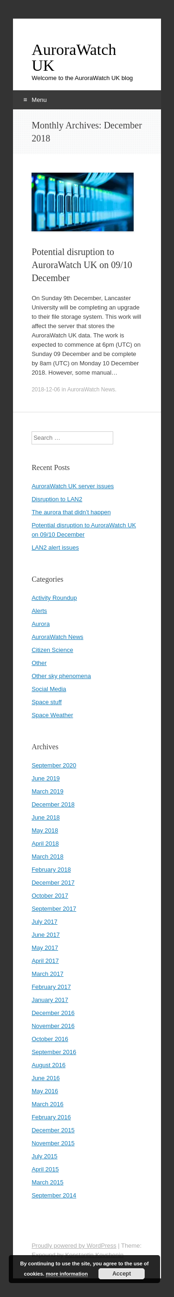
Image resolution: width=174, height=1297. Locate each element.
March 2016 (48, 1104)
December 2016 (53, 1012)
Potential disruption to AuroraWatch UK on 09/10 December (82, 265)
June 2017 (46, 934)
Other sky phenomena (61, 675)
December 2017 (53, 882)
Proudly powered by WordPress (74, 1245)
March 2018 (48, 856)
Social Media (49, 688)
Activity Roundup (54, 597)
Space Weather (52, 715)
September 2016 (54, 1051)
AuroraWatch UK (74, 58)
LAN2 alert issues (55, 547)
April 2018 (45, 843)
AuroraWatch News (91, 389)
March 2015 (48, 1182)
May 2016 (45, 1091)
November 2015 (53, 1143)
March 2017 (48, 973)
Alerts (39, 610)
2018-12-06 (46, 389)
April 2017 (45, 960)
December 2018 (53, 804)
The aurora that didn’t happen (71, 512)
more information (67, 1274)
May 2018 (45, 830)
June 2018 (46, 817)
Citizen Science (52, 649)
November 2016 (53, 1025)
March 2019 (48, 791)
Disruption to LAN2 (57, 499)
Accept (121, 1273)
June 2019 (46, 778)
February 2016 (51, 1117)
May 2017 (45, 947)
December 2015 (53, 1130)
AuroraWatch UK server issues (73, 486)
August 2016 (48, 1065)
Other (39, 662)
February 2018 (51, 869)
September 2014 (54, 1195)
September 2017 (54, 908)
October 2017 (50, 895)
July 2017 (45, 921)
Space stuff (47, 702)
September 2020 (54, 765)
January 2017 (50, 999)
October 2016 (50, 1038)
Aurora (41, 623)
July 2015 (45, 1156)
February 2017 (51, 986)
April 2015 (45, 1169)
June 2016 (46, 1078)
